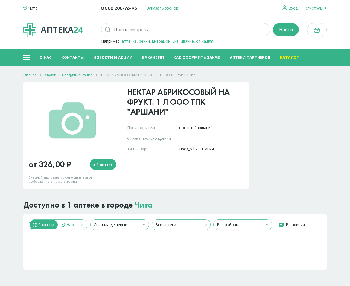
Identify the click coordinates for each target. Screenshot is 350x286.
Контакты (73, 57)
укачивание (183, 41)
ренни (144, 41)
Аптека (53, 30)
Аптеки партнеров (250, 57)
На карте (72, 224)
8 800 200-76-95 (119, 8)
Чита (144, 205)
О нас (46, 57)
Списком (43, 224)
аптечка (129, 41)
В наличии (295, 224)
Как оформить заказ (197, 57)
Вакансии (153, 57)
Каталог (289, 57)
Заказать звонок (162, 8)
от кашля (204, 41)
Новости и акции (113, 57)
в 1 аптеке (103, 164)
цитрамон (161, 41)
